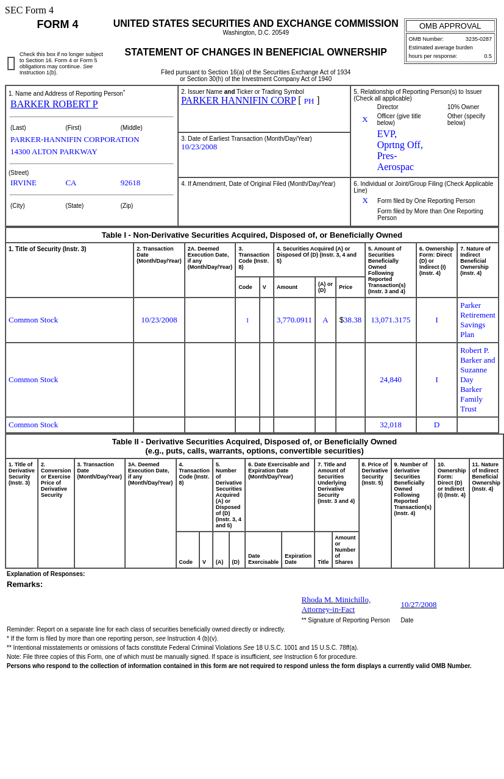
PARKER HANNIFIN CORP (238, 100)
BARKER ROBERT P (54, 104)
